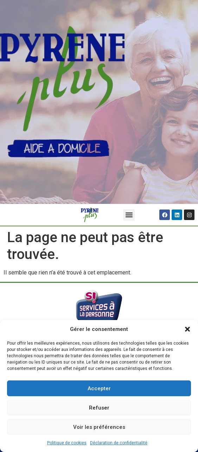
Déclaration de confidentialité (118, 442)
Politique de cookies (67, 442)
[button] (187, 329)
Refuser (99, 408)
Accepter (99, 388)
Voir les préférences (99, 427)
